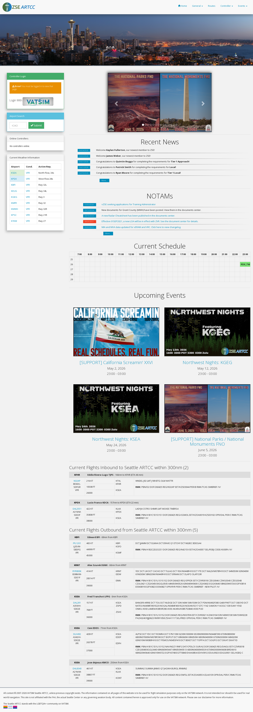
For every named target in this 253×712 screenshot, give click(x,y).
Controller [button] (226, 5)
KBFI (13, 184)
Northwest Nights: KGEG (207, 362)
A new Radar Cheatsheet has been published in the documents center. (138, 215)
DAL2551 (77, 508)
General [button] (197, 5)
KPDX (14, 178)
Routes (211, 5)
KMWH (14, 208)
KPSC (14, 214)
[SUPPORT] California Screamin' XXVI (116, 362)
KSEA (13, 172)
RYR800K (77, 571)
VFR (28, 172)
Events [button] (242, 5)
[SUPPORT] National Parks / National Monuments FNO (207, 441)
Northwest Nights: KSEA (116, 439)
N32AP (77, 480)
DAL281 (77, 602)
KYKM (14, 220)
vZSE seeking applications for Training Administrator (129, 204)
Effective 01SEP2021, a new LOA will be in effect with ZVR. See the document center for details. (150, 221)
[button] (116, 102)
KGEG (14, 196)
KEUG (14, 190)
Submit (36, 125)
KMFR (14, 202)
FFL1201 (77, 543)
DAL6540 (77, 668)
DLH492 (77, 634)
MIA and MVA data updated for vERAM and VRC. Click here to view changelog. (141, 227)
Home (182, 5)
